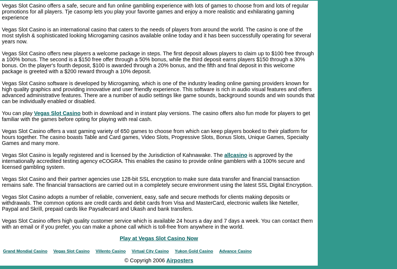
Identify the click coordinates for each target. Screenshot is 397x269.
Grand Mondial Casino (25, 251)
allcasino (235, 155)
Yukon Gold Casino (194, 251)
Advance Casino (235, 251)
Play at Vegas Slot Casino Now (159, 238)
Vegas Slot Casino (57, 113)
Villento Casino (111, 251)
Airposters (179, 260)
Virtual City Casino (150, 251)
